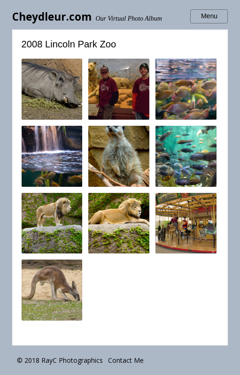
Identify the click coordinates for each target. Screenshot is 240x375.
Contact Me (126, 360)
